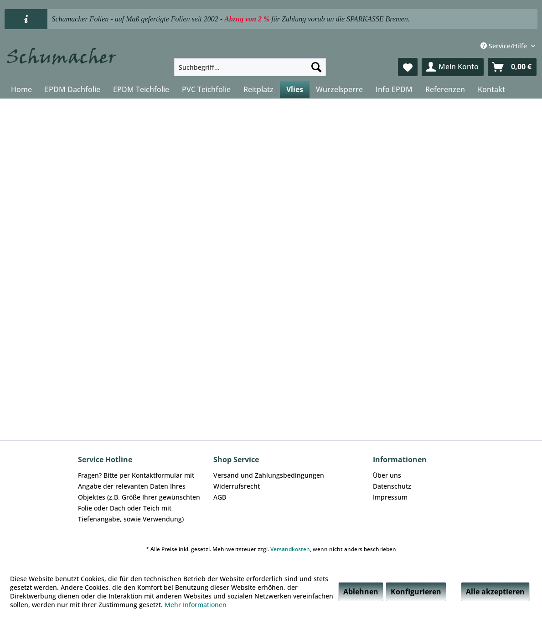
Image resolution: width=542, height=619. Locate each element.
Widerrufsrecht (236, 486)
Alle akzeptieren (495, 592)
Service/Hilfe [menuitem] (504, 45)
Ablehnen (360, 592)
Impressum (390, 497)
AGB (219, 497)
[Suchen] (316, 67)
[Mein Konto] (453, 67)
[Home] (21, 89)
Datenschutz (392, 486)
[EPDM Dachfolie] (72, 89)
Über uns (387, 475)
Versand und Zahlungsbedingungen (268, 475)
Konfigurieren (416, 592)
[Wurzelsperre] (339, 89)
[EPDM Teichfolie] (141, 89)
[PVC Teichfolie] (206, 89)
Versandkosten (290, 549)
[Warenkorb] (512, 67)
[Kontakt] (491, 89)
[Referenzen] (445, 89)
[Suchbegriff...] (250, 67)
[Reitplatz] (258, 89)
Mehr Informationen (196, 604)
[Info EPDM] (394, 89)
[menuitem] (250, 67)
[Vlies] (295, 89)
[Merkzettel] (408, 67)
